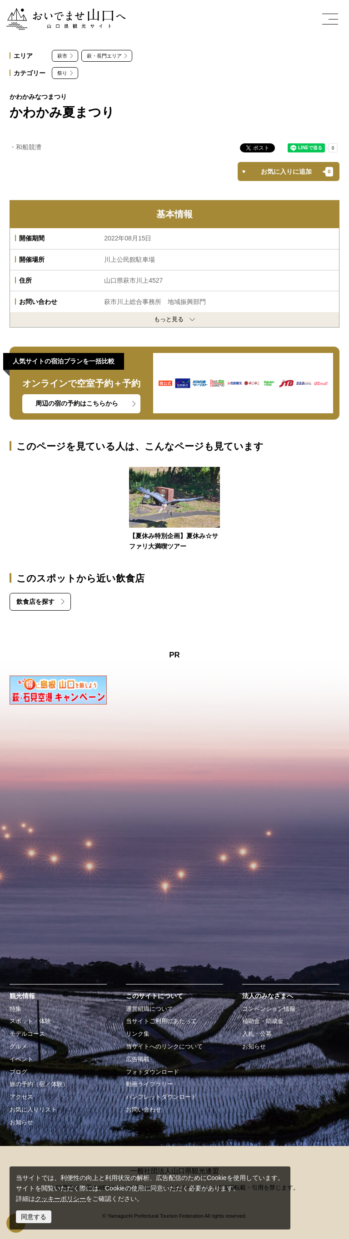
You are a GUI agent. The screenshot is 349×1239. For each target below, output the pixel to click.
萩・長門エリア (104, 56)
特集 (15, 1009)
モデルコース (27, 1034)
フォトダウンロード (152, 1072)
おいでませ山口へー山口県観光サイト (60, 13)
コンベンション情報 (268, 1009)
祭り (62, 73)
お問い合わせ (143, 1110)
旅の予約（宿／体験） (39, 1084)
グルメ (18, 1046)
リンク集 (138, 1034)
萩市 (62, 56)
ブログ (18, 1072)
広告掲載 (138, 1059)
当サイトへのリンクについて (164, 1046)
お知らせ (21, 1122)
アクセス (21, 1097)
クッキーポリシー (60, 1198)
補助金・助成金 (263, 1021)
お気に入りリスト (33, 1110)
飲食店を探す (35, 601)
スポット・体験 (30, 1021)
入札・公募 (257, 1034)
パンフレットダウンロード (161, 1097)
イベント (21, 1059)
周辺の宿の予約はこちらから (76, 403)
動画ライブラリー (149, 1084)
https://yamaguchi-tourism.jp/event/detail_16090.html (174, 509)
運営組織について (149, 1009)
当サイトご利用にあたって (161, 1021)
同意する (33, 1216)
